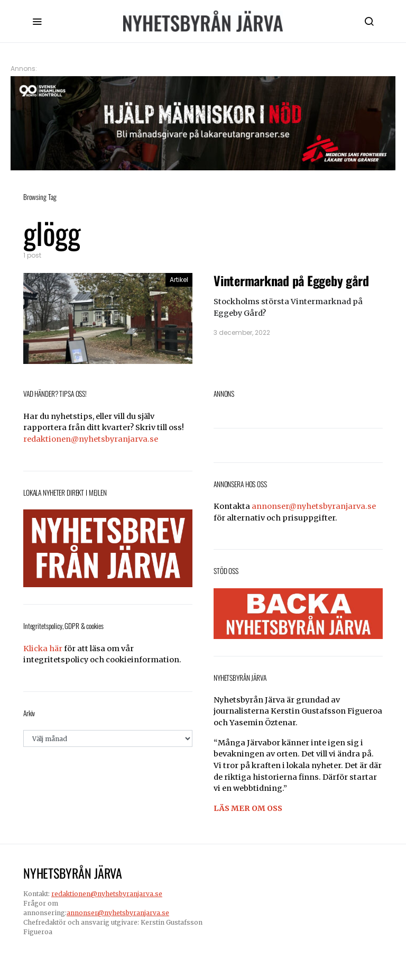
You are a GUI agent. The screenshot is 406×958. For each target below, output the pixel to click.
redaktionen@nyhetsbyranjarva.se (90, 439)
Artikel (179, 279)
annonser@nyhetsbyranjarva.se (314, 506)
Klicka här (42, 648)
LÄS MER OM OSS (248, 808)
